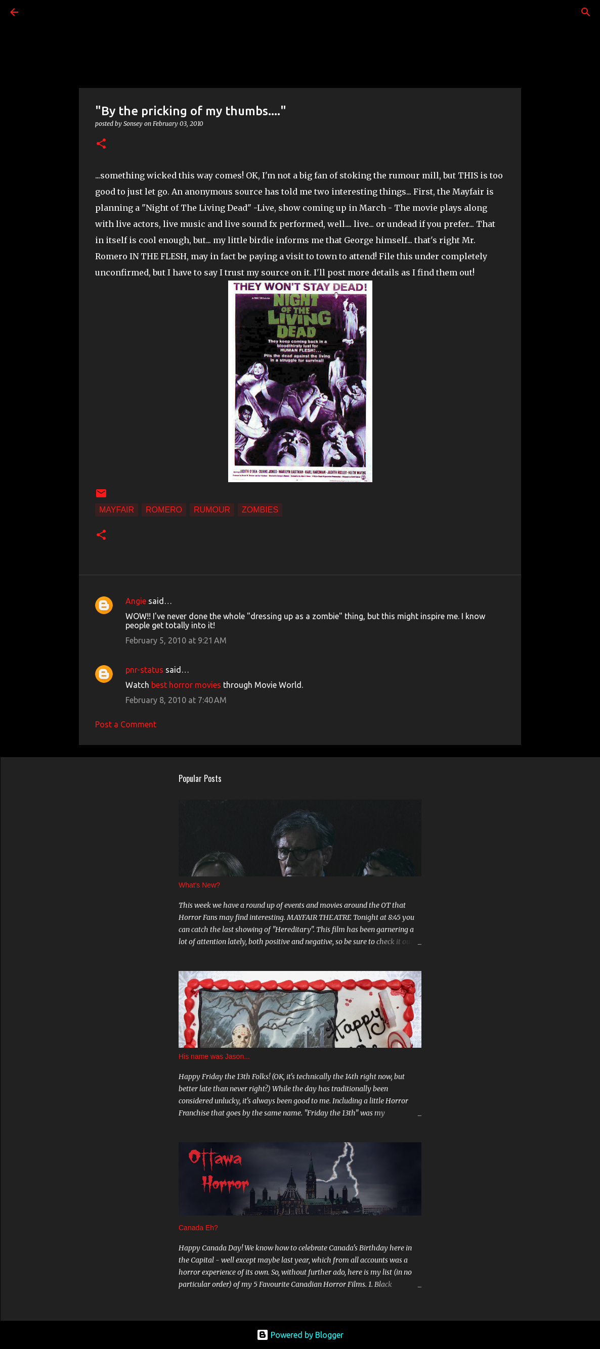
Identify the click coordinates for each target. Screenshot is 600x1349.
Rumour (212, 509)
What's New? (199, 885)
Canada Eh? (198, 1228)
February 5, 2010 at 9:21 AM (176, 640)
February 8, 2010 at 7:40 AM (176, 700)
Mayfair (116, 509)
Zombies (260, 509)
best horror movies (186, 684)
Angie (135, 601)
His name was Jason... (214, 1056)
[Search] (42, 12)
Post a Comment (125, 724)
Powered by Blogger (300, 1334)
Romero (164, 509)
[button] (101, 144)
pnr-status (144, 669)
